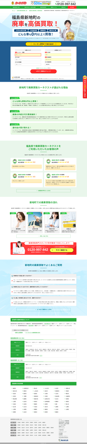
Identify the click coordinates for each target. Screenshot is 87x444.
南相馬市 (57, 391)
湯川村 (56, 398)
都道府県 (49, 62)
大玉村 (56, 393)
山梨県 (35, 427)
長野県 (39, 427)
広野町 (24, 409)
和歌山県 (44, 430)
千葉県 (35, 425)
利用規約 (37, 68)
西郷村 (56, 401)
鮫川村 (67, 404)
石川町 (14, 406)
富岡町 (46, 409)
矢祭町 (46, 404)
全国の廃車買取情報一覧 (22, 10)
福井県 (31, 427)
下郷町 (24, 396)
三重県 (39, 430)
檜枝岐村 (36, 396)
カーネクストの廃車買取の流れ (33, 332)
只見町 (46, 396)
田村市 (46, 391)
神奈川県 (44, 425)
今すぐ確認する (61, 250)
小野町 (14, 409)
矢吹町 (24, 404)
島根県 (23, 432)
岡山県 (27, 432)
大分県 (35, 435)
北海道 (19, 422)
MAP (41, 355)
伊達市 (67, 391)
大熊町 (67, 409)
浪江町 (24, 412)
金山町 (24, 401)
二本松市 (36, 391)
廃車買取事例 (43, 7)
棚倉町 (35, 404)
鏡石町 (57, 160)
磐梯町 (24, 398)
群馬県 (27, 425)
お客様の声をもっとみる (44, 190)
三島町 (14, 401)
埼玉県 (31, 425)
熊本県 (31, 435)
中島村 (14, 404)
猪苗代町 (36, 398)
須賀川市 (68, 388)
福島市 (14, 388)
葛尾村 (35, 412)
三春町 (67, 406)
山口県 (35, 432)
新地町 (46, 412)
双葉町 (14, 412)
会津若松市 (25, 388)
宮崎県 (39, 435)
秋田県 (35, 422)
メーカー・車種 (20, 52)
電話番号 (49, 57)
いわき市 (47, 388)
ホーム (13, 10)
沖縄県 (49, 435)
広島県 (31, 432)
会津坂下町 (47, 398)
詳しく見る (21, 338)
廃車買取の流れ (16, 7)
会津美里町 (47, 401)
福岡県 (19, 435)
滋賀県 (31, 430)
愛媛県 (48, 432)
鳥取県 (19, 432)
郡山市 (35, 388)
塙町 (56, 404)
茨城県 (19, 425)
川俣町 (46, 393)
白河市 (57, 174)
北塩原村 (68, 396)
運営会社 (63, 7)
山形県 (39, 422)
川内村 (56, 409)
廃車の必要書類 (19, 332)
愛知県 (52, 427)
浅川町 (46, 406)
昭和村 (35, 401)
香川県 (43, 432)
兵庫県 (23, 430)
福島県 (20, 160)
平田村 (35, 406)
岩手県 (27, 422)
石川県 (27, 427)
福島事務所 (31, 325)
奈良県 (35, 430)
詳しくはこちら (44, 236)
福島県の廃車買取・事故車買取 (35, 10)
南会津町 (57, 396)
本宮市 (24, 160)
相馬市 (24, 391)
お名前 (48, 52)
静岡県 (48, 427)
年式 (18, 57)
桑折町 (24, 393)
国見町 (35, 393)
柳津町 (67, 398)
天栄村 (14, 396)
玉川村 (24, 406)
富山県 (23, 427)
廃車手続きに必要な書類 (30, 7)
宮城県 (31, 422)
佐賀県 (23, 435)
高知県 (52, 432)
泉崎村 (24, 174)
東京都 (39, 425)
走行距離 (19, 62)
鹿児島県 (44, 435)
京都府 (27, 430)
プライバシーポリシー (43, 68)
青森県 (23, 422)
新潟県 (19, 427)
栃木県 (23, 425)
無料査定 (72, 7)
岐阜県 (43, 427)
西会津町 (15, 398)
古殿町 (56, 406)
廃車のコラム (54, 7)
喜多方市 (15, 391)
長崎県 (27, 435)
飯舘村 (56, 412)
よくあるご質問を (44, 309)
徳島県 (39, 432)
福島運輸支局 (47, 323)
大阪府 (19, 430)
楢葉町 (35, 409)
